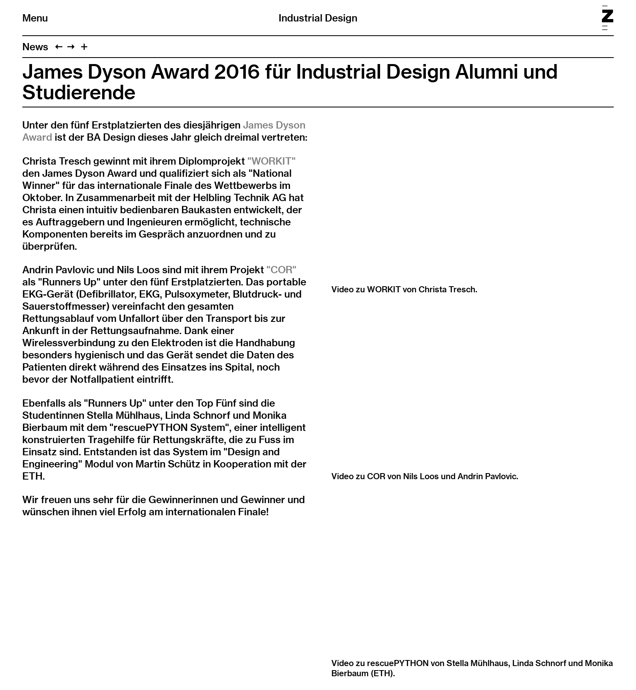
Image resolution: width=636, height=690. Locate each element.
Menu (35, 18)
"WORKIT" (271, 161)
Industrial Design (318, 18)
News (35, 47)
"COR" (281, 270)
